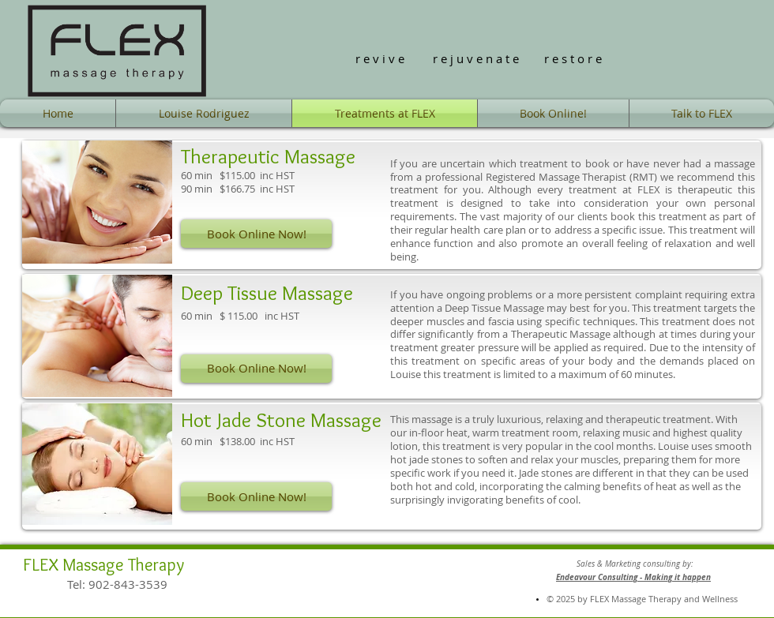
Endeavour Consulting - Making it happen (633, 576)
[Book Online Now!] (256, 233)
